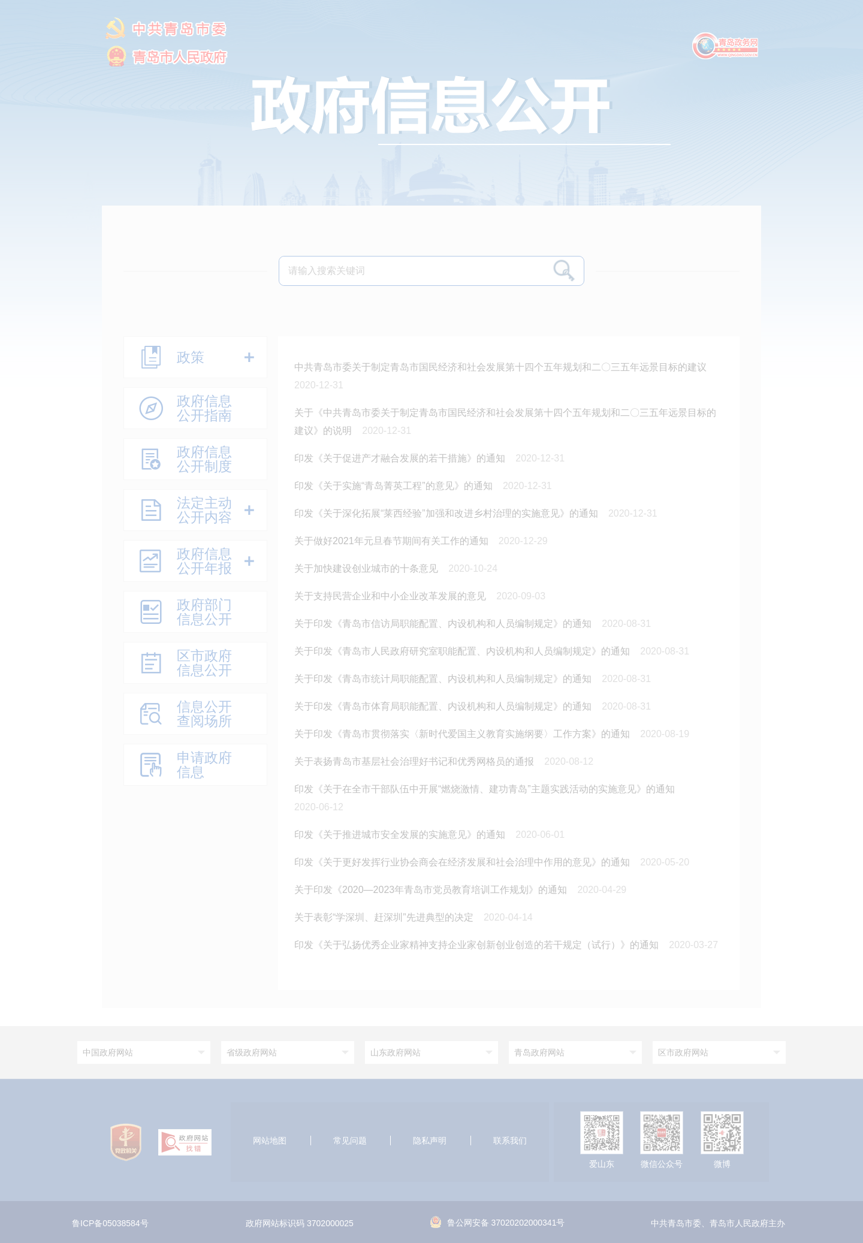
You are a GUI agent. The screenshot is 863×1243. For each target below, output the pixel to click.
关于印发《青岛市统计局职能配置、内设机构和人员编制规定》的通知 (444, 679)
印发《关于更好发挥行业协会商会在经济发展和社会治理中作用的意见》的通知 (463, 862)
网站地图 (269, 1140)
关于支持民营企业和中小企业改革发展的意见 (391, 596)
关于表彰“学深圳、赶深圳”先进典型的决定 (385, 917)
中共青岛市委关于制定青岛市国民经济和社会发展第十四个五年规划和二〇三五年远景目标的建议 (501, 367)
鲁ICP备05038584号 (110, 1224)
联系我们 (510, 1140)
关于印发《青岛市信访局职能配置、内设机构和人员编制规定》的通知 (444, 624)
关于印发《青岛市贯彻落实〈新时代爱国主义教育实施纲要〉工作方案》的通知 (463, 734)
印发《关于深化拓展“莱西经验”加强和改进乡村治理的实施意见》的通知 (447, 513)
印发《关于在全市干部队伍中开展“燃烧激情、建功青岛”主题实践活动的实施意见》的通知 (485, 789)
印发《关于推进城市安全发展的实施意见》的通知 (401, 834)
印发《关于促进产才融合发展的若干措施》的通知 (401, 458)
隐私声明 (429, 1140)
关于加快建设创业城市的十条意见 (367, 568)
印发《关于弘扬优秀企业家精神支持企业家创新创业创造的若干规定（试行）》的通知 (477, 945)
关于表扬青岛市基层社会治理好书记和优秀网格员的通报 (415, 761)
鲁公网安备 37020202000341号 (497, 1222)
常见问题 (350, 1140)
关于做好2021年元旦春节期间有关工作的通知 (392, 541)
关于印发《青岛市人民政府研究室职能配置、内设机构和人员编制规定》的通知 (463, 651)
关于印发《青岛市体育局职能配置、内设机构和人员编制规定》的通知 (444, 706)
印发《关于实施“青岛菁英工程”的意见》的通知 (394, 486)
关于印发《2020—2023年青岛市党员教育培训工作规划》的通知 (432, 890)
